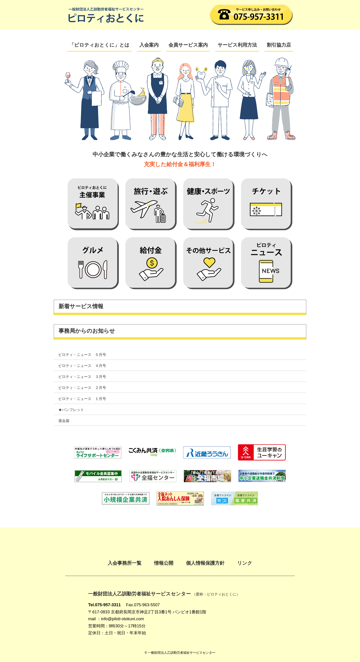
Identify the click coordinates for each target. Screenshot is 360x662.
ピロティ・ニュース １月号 (82, 399)
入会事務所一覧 (124, 563)
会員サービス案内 (188, 44)
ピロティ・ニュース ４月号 (82, 366)
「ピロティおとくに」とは (99, 44)
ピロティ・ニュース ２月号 (82, 388)
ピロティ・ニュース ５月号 (82, 355)
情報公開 (163, 563)
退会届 (63, 421)
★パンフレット (71, 410)
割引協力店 (279, 44)
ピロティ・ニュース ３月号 (82, 377)
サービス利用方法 (237, 44)
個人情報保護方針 (205, 563)
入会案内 (149, 44)
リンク (244, 563)
